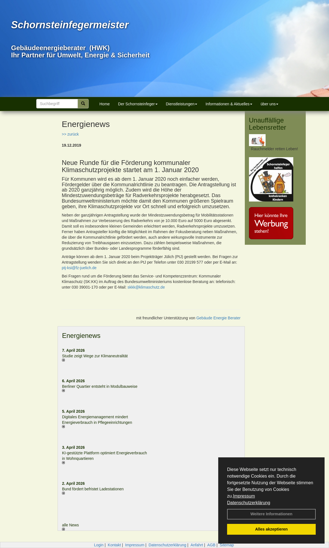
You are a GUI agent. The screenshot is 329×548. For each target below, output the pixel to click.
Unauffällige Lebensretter (267, 123)
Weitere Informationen (271, 514)
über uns (269, 104)
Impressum (244, 496)
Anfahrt (197, 545)
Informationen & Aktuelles (228, 104)
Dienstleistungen (181, 104)
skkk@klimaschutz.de (146, 287)
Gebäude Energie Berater (218, 318)
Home (104, 104)
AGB (211, 545)
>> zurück (70, 134)
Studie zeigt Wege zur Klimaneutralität (95, 356)
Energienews (81, 335)
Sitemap (227, 545)
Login (98, 545)
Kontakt (114, 545)
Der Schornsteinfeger (137, 104)
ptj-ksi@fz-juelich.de (79, 268)
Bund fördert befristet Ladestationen (93, 489)
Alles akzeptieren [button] (271, 529)
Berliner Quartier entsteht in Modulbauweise (99, 386)
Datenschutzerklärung (248, 502)
